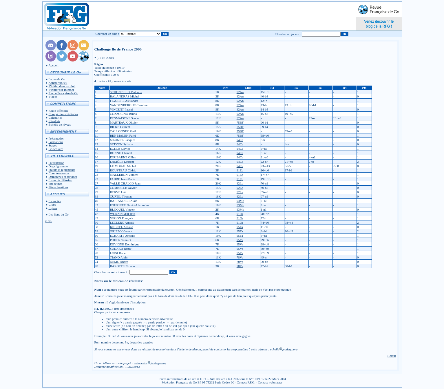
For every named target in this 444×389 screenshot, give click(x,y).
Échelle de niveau (60, 124)
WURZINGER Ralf (123, 214)
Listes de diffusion (60, 180)
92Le (240, 183)
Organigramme (58, 166)
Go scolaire (56, 149)
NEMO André (119, 261)
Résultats (54, 121)
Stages (53, 145)
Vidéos (53, 96)
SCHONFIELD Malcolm (126, 92)
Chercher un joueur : (288, 34)
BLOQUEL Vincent (123, 209)
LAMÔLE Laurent (122, 161)
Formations (56, 142)
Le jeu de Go (57, 79)
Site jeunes (56, 183)
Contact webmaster (270, 382)
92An (240, 92)
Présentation (56, 138)
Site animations (58, 187)
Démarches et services (63, 176)
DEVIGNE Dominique (124, 244)
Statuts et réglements (62, 169)
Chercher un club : (107, 33)
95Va (240, 240)
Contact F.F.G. (246, 382)
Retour (392, 355)
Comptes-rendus (59, 173)
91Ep (240, 170)
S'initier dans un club (62, 86)
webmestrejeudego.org (150, 363)
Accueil (54, 65)
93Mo (240, 200)
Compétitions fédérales (63, 114)
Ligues (53, 208)
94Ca (240, 140)
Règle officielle (58, 110)
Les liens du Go (59, 214)
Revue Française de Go (63, 93)
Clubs (52, 204)
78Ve (240, 257)
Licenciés (55, 201)
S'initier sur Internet (61, 89)
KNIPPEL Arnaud (121, 227)
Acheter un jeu (58, 82)
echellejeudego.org (284, 349)
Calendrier (55, 117)
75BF (240, 122)
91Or (240, 214)
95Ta (240, 227)
